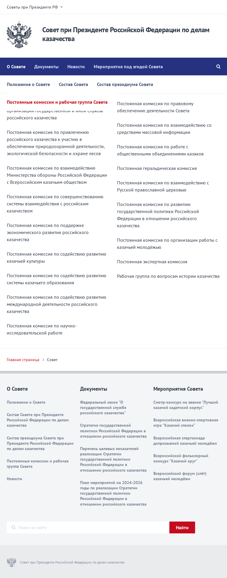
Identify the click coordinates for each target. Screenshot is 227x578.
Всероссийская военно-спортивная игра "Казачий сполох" (185, 422)
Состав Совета (73, 84)
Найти (182, 527)
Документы (46, 66)
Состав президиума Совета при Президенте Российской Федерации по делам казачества (40, 443)
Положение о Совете (28, 84)
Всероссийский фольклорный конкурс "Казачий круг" (180, 458)
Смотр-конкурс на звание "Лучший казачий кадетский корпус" (185, 405)
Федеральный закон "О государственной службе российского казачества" (103, 407)
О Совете (16, 66)
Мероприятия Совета (178, 388)
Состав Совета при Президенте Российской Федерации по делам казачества (38, 420)
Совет (52, 359)
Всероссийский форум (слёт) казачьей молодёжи (180, 476)
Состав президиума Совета (125, 84)
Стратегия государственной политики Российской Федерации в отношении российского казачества (113, 431)
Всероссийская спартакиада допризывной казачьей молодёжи (185, 440)
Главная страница (23, 359)
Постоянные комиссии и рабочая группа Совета (57, 102)
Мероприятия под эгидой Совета (128, 66)
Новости (76, 66)
